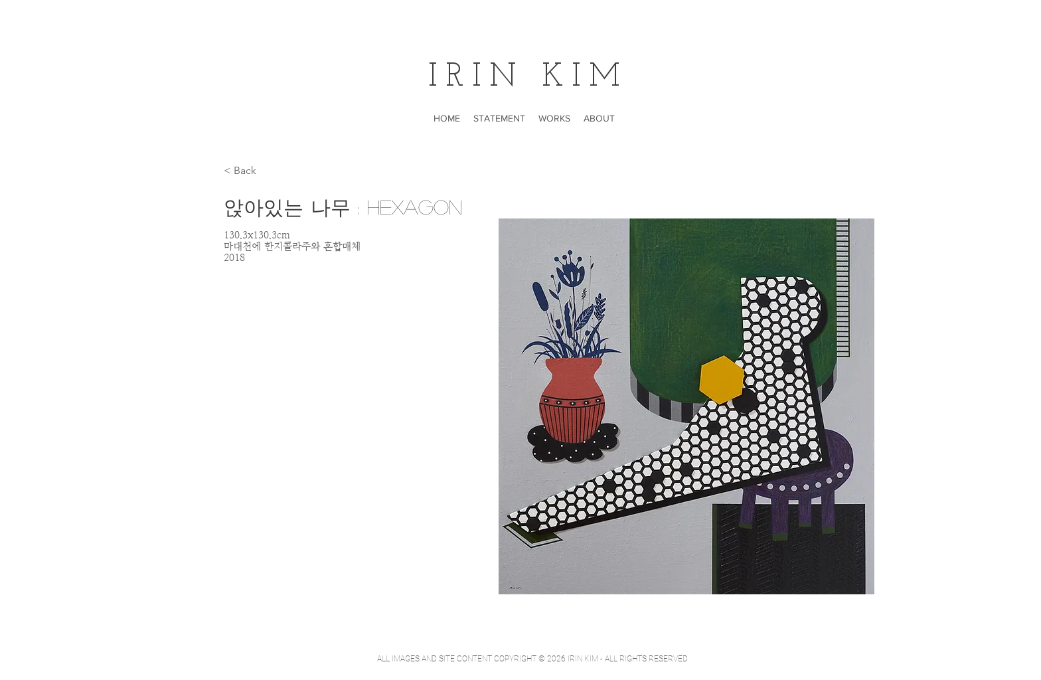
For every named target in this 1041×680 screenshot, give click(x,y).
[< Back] (250, 171)
